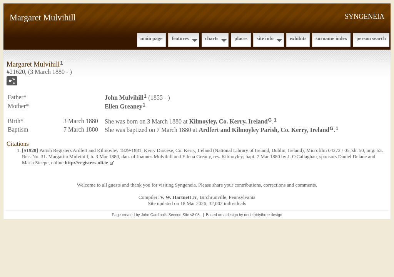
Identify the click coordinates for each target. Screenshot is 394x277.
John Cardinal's (154, 215)
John (124, 97)
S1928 (29, 150)
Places (240, 38)
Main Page (151, 38)
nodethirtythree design (263, 215)
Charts (212, 38)
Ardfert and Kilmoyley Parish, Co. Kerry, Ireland (264, 130)
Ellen (123, 106)
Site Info (265, 38)
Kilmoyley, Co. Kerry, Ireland (228, 121)
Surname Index (331, 38)
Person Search (371, 38)
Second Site (179, 215)
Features (180, 38)
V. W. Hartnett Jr (178, 197)
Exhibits (298, 38)
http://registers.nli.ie (86, 162)
